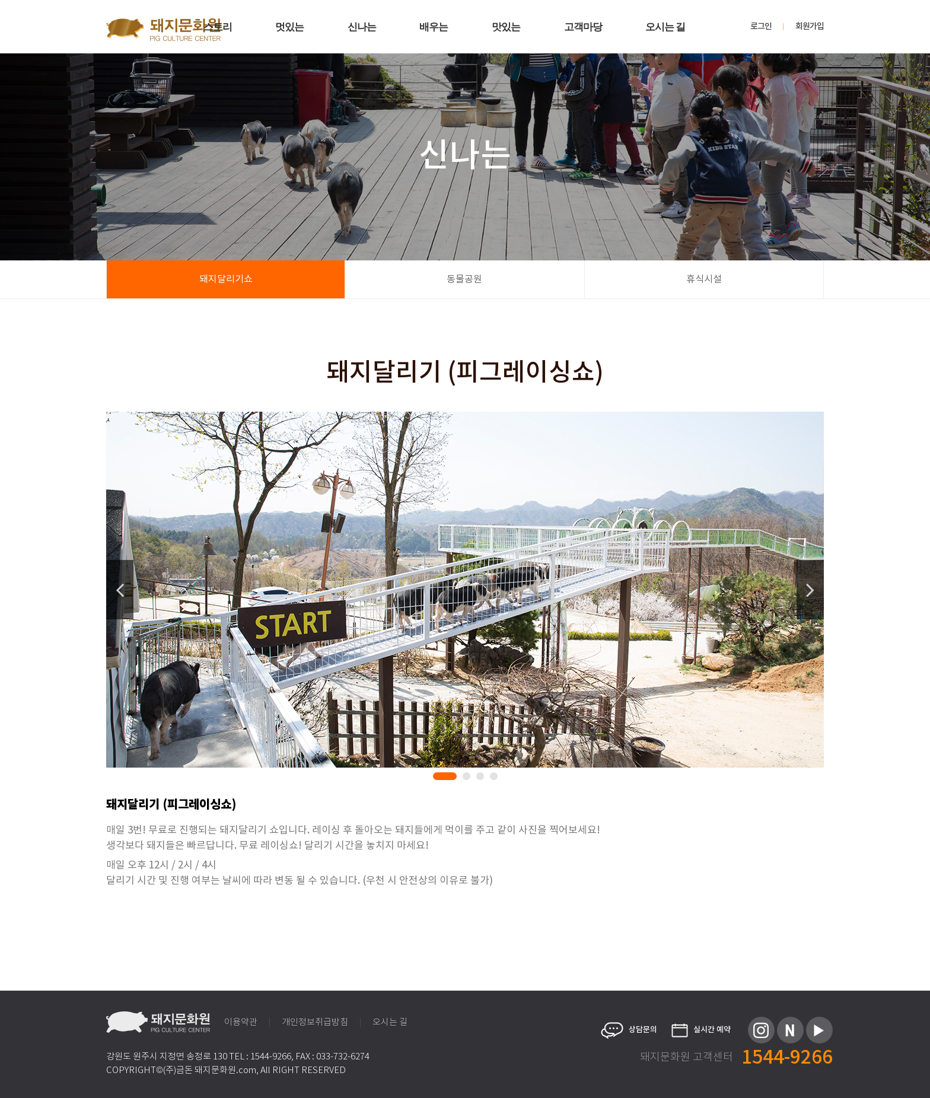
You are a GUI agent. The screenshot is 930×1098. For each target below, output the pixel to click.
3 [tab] (482, 778)
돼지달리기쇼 (226, 279)
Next (810, 589)
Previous (119, 589)
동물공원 (464, 279)
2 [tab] (468, 778)
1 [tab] (439, 778)
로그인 (761, 27)
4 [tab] (496, 778)
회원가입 (809, 27)
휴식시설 (704, 279)
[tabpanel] (465, 590)
